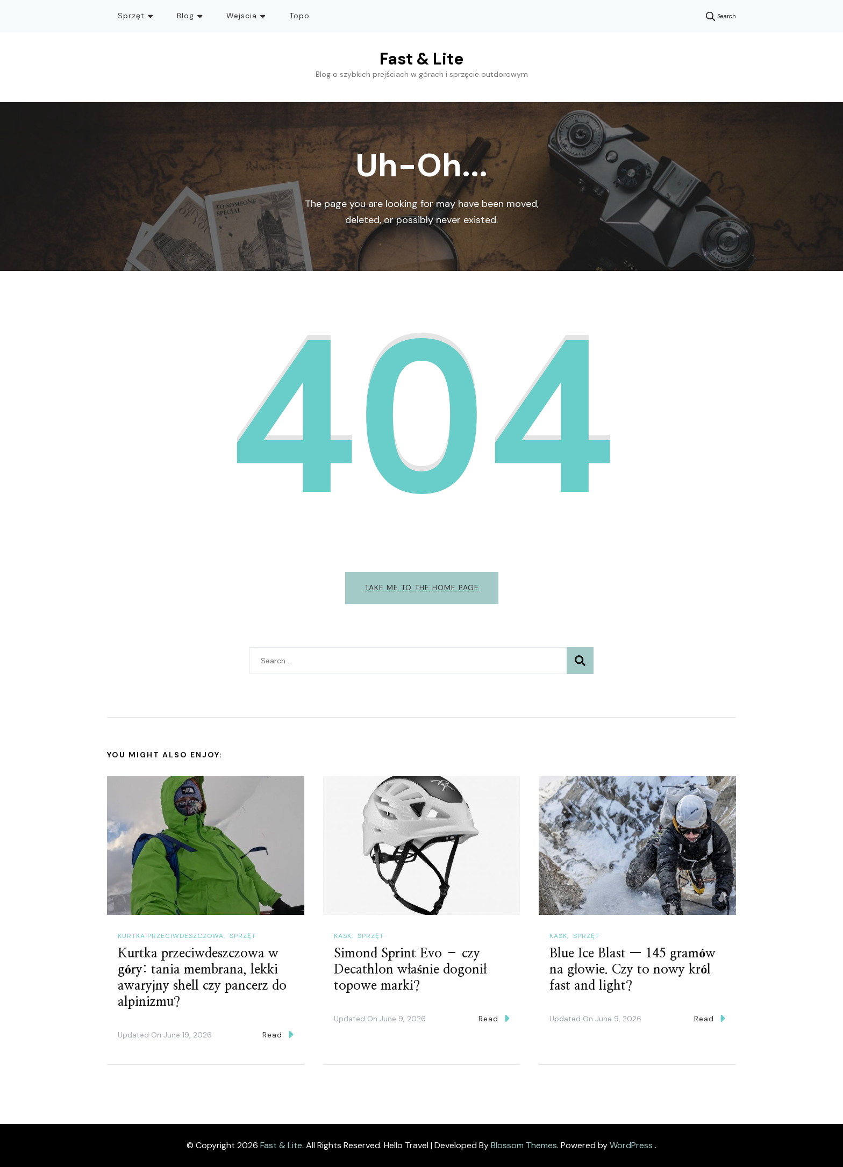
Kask (343, 936)
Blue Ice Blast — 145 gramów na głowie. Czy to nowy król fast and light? (632, 969)
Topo (299, 15)
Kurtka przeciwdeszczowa (171, 936)
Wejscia (241, 15)
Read (278, 1034)
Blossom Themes (524, 1145)
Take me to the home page (422, 587)
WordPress (631, 1145)
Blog (185, 15)
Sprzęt (131, 15)
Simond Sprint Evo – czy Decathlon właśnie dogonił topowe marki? (410, 969)
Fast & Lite (421, 58)
